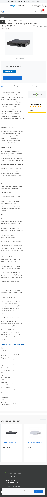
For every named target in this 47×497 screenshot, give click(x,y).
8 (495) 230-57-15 (10, 480)
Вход (35, 11)
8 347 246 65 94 (22, 6)
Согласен (39, 492)
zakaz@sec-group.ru (10, 476)
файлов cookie (25, 493)
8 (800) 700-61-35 (39, 6)
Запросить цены (9, 71)
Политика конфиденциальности (15, 486)
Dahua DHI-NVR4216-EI (9, 442)
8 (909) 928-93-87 (11, 483)
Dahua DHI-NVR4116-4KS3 (34, 442)
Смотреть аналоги (12, 78)
